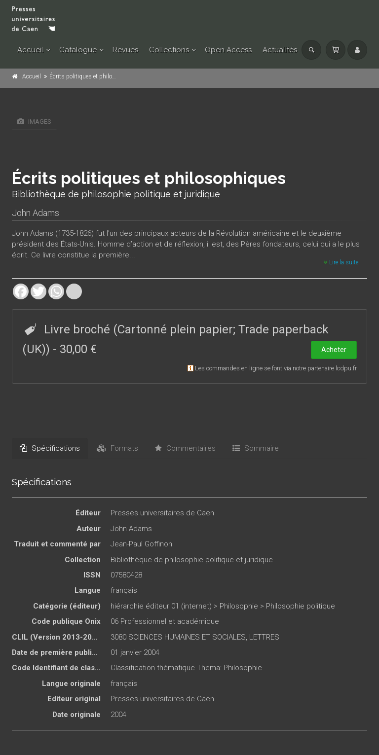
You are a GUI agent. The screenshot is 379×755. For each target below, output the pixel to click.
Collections (169, 49)
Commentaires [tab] (185, 448)
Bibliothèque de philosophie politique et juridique (192, 559)
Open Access (228, 49)
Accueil (30, 49)
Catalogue (78, 49)
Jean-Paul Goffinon (141, 543)
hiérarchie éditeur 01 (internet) (161, 606)
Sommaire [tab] (255, 448)
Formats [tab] (117, 448)
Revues (125, 49)
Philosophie (239, 606)
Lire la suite (341, 262)
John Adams (35, 213)
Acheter (333, 350)
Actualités (280, 49)
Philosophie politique (300, 606)
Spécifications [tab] (50, 448)
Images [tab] (34, 121)
